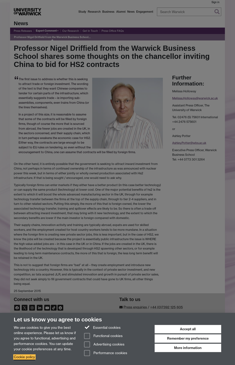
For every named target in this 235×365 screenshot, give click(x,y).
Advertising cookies (104, 344)
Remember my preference (188, 338)
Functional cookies (103, 336)
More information (188, 348)
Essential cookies (102, 327)
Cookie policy (24, 357)
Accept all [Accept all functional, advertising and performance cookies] (188, 329)
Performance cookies (105, 353)
